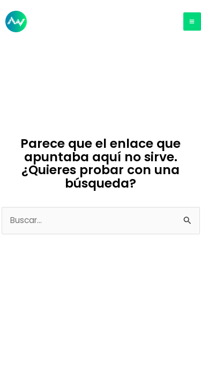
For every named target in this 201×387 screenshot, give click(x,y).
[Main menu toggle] (192, 21)
